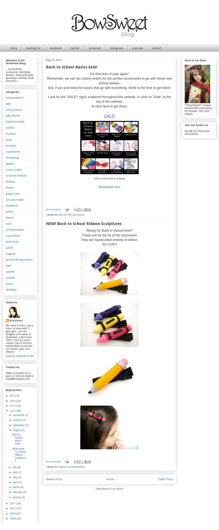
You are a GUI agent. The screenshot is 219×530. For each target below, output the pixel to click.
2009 (13, 513)
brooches (11, 145)
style (8, 265)
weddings (11, 289)
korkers (10, 217)
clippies (63, 466)
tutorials (10, 277)
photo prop (12, 241)
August (17, 430)
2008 (13, 518)
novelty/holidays (76, 466)
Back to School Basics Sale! (71, 67)
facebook (56, 48)
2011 (13, 503)
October (17, 420)
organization (13, 235)
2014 (13, 400)
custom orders (14, 169)
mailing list (33, 48)
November (19, 415)
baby (8, 103)
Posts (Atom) (116, 488)
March (16, 487)
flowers (10, 187)
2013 (13, 405)
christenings (12, 157)
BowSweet (16, 320)
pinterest (95, 48)
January (17, 497)
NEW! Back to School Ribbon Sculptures (84, 223)
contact (157, 48)
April (16, 482)
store (13, 48)
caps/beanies (13, 151)
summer (10, 271)
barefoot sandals (15, 121)
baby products (14, 109)
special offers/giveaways (72, 214)
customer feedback (16, 175)
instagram (116, 48)
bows (9, 139)
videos (9, 283)
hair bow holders (15, 199)
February (18, 492)
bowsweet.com (109, 187)
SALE (109, 116)
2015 (13, 395)
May (15, 477)
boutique (11, 133)
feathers (10, 181)
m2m (8, 223)
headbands (12, 205)
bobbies (10, 127)
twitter (75, 48)
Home (110, 479)
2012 (13, 410)
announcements (15, 97)
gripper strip (13, 193)
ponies (9, 247)
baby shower (13, 115)
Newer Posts (54, 479)
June (15, 472)
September (19, 425)
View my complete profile (20, 356)
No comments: (54, 209)
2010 (13, 508)
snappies (11, 253)
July (15, 467)
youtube (137, 48)
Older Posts (165, 479)
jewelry (10, 211)
